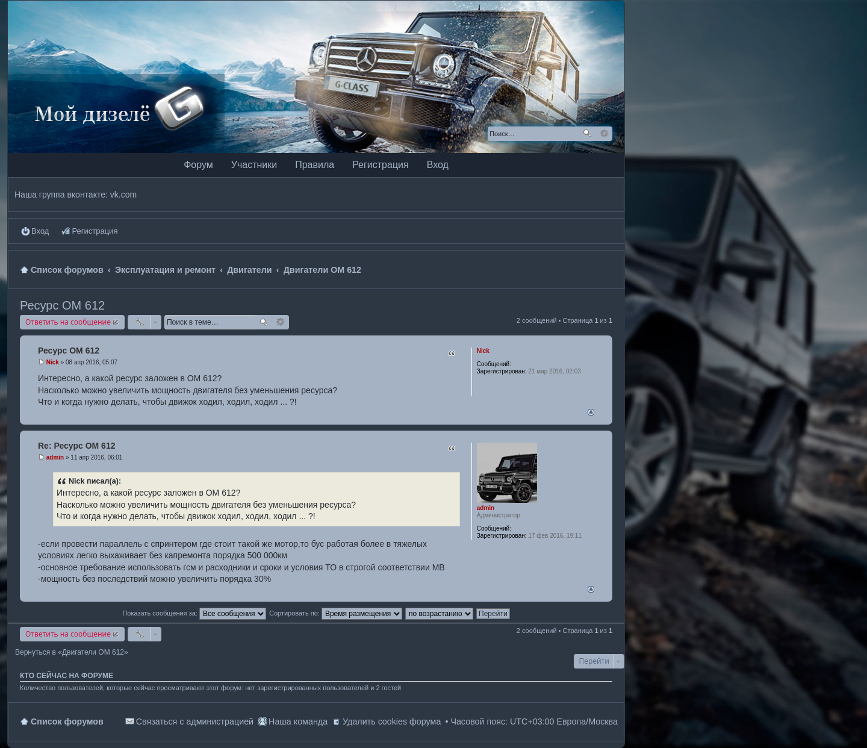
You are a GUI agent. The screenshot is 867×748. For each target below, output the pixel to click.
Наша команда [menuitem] (298, 721)
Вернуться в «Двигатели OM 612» (71, 652)
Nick (483, 351)
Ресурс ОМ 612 (62, 305)
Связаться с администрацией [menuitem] (194, 721)
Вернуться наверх (591, 412)
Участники (254, 165)
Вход (438, 165)
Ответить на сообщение (68, 322)
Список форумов (67, 721)
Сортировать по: (335, 613)
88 (516, 528)
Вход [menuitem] (40, 230)
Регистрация (380, 165)
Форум (198, 165)
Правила (314, 165)
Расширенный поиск (604, 133)
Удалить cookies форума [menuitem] (392, 721)
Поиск (587, 133)
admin (485, 508)
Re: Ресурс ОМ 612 (76, 445)
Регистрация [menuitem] (94, 230)
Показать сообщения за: (194, 613)
